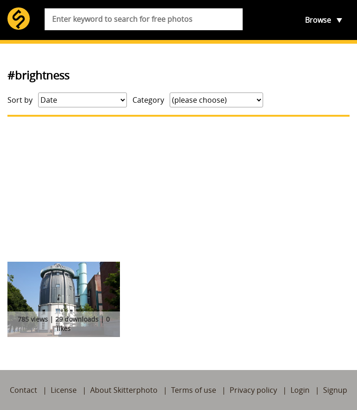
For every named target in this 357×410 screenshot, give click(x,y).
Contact (23, 390)
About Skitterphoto (124, 390)
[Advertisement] (178, 189)
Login (300, 390)
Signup (335, 390)
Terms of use (193, 390)
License (64, 390)
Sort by (20, 100)
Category (148, 100)
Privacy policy (253, 390)
